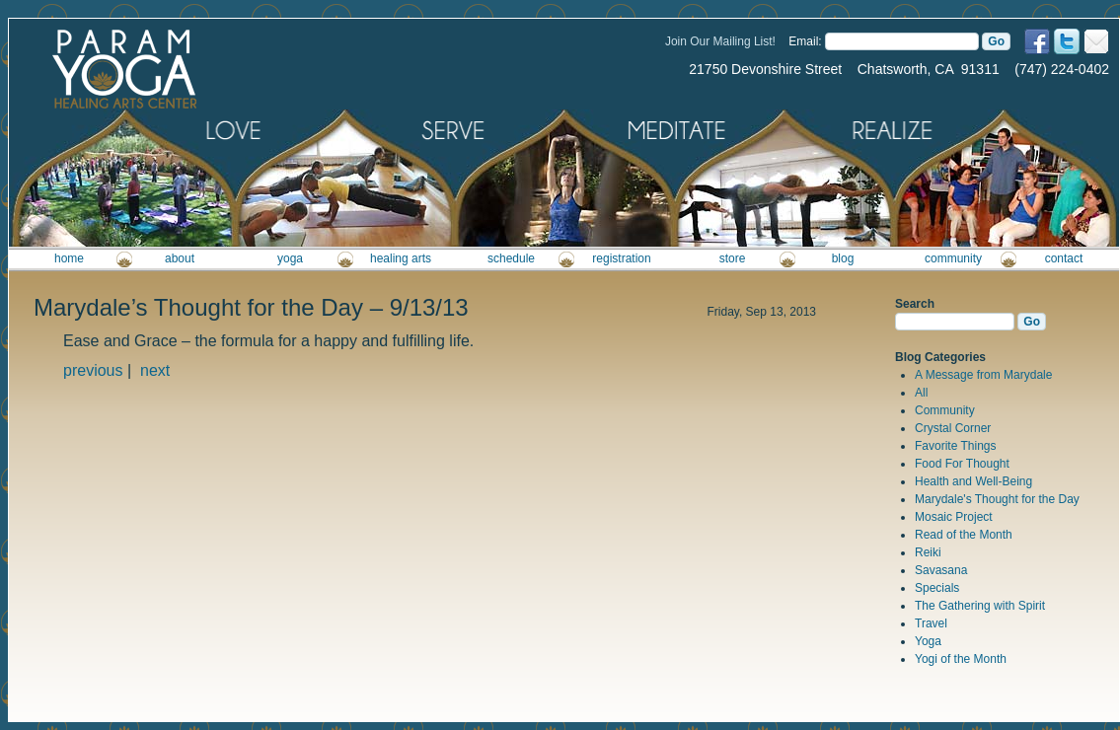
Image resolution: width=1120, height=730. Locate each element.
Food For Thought (962, 464)
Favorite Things (955, 446)
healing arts (400, 258)
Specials (937, 588)
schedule (511, 258)
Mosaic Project (954, 517)
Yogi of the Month (961, 659)
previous (92, 370)
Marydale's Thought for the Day (997, 499)
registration (621, 258)
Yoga (928, 641)
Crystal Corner (953, 428)
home (69, 258)
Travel (931, 623)
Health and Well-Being (973, 481)
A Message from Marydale (983, 375)
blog (843, 258)
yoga (290, 258)
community (953, 258)
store (732, 258)
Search (914, 304)
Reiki (928, 552)
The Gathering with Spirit (980, 606)
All (921, 393)
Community (945, 410)
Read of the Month (963, 535)
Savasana (941, 570)
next (155, 370)
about (179, 258)
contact (1064, 258)
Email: (804, 41)
